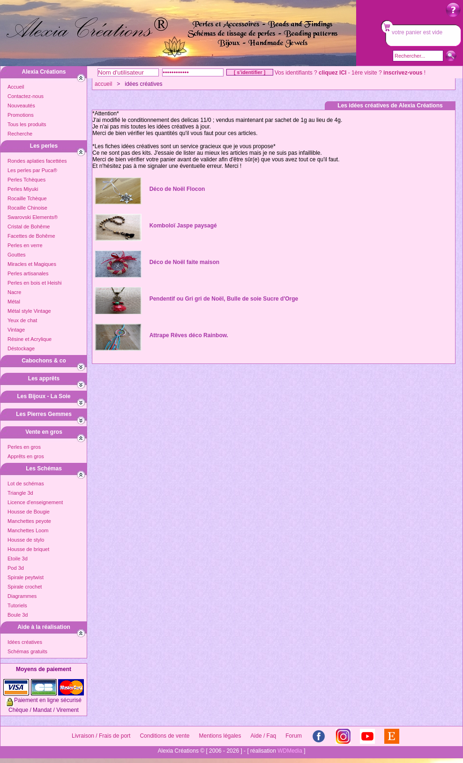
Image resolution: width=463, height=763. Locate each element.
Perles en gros (24, 447)
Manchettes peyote (29, 521)
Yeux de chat (22, 320)
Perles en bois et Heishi (34, 283)
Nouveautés (21, 105)
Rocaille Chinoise (27, 208)
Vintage (16, 329)
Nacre (14, 292)
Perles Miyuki (22, 189)
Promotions (20, 115)
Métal (13, 301)
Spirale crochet (24, 586)
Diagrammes (22, 596)
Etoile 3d (17, 558)
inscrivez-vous (402, 72)
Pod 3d (15, 568)
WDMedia (289, 751)
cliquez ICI (332, 72)
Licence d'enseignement (35, 502)
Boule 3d (17, 615)
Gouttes (16, 254)
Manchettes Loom (27, 530)
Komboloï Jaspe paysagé (183, 225)
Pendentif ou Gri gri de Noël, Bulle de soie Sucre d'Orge (224, 298)
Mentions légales (220, 736)
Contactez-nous (25, 96)
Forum (293, 736)
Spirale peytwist (25, 577)
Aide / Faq (263, 736)
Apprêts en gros (25, 456)
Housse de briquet (28, 549)
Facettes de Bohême (31, 236)
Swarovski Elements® (32, 217)
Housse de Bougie (28, 511)
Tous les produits (26, 124)
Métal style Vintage (29, 311)
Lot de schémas (25, 483)
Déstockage (21, 348)
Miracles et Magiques (31, 264)
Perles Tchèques (26, 179)
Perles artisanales (27, 273)
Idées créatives (24, 642)
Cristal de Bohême (28, 226)
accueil (103, 84)
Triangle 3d (20, 493)
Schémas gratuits (27, 651)
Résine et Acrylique (29, 339)
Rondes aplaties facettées (37, 161)
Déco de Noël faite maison (184, 262)
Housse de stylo (25, 540)
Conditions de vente (164, 736)
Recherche (19, 133)
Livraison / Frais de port (101, 736)
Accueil (15, 87)
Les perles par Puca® (32, 170)
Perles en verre (25, 245)
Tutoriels (17, 605)
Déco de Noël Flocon (177, 189)
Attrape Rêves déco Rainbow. (188, 335)
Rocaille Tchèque (27, 198)
